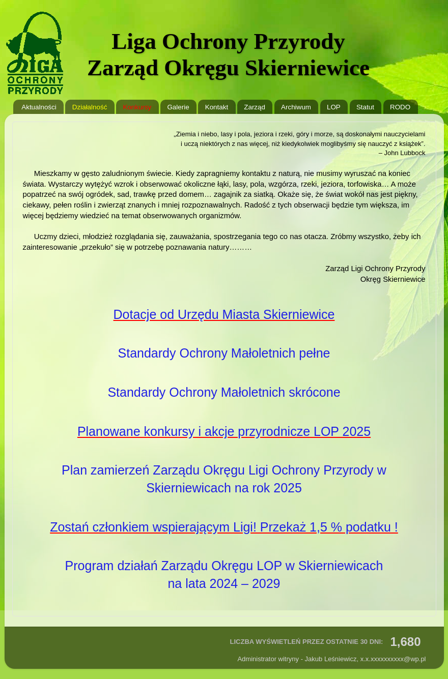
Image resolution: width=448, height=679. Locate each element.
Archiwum (296, 107)
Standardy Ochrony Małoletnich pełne (224, 353)
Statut (365, 107)
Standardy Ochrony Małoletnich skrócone (223, 392)
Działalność (89, 107)
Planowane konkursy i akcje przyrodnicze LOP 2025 (224, 431)
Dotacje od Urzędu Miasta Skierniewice (224, 314)
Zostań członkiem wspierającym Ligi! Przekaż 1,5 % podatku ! (224, 527)
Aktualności (38, 107)
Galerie (178, 107)
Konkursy (137, 107)
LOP (334, 107)
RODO (400, 107)
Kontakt (216, 107)
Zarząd (254, 107)
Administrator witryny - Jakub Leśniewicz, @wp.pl (331, 659)
